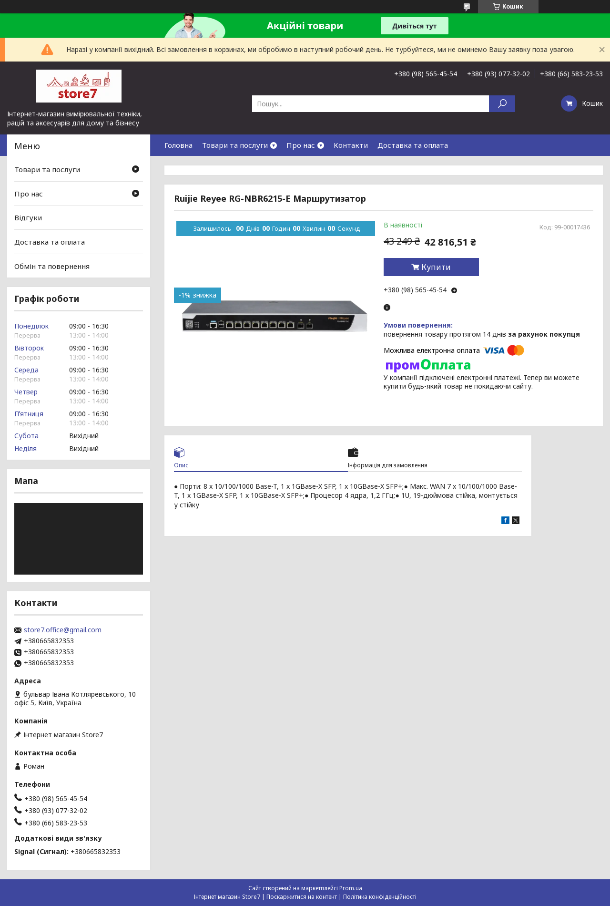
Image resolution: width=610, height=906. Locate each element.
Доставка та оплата (412, 145)
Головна (178, 145)
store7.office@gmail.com (63, 630)
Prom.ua (350, 888)
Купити (436, 267)
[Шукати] (502, 103)
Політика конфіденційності (380, 897)
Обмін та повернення (52, 265)
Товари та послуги (235, 145)
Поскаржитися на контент (301, 897)
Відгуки (28, 217)
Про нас (300, 145)
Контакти (351, 145)
